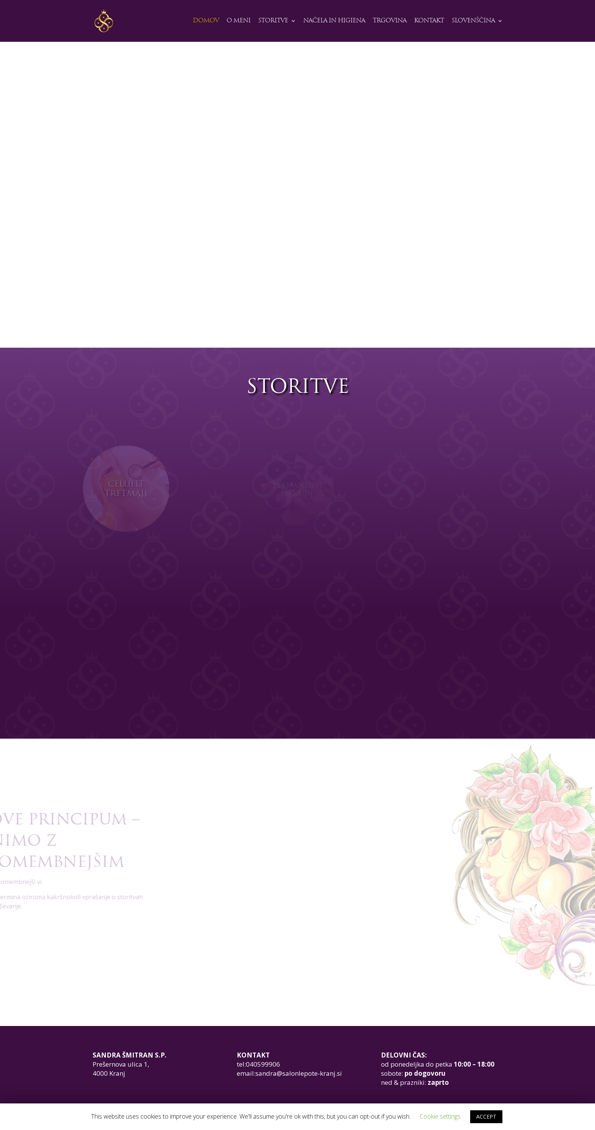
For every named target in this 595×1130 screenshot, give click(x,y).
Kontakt (429, 21)
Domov (206, 21)
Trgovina (389, 21)
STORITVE (273, 21)
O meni (238, 21)
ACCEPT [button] (486, 1116)
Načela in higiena (334, 21)
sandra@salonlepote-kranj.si (298, 1073)
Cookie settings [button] (440, 1116)
